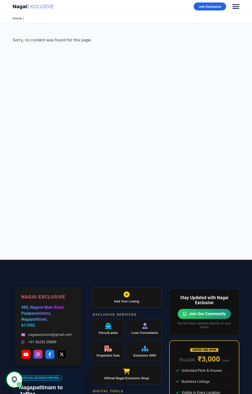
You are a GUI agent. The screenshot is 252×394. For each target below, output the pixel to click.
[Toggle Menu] (235, 6)
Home (17, 18)
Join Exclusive (210, 6)
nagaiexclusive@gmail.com (46, 335)
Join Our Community (204, 313)
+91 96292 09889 (38, 342)
